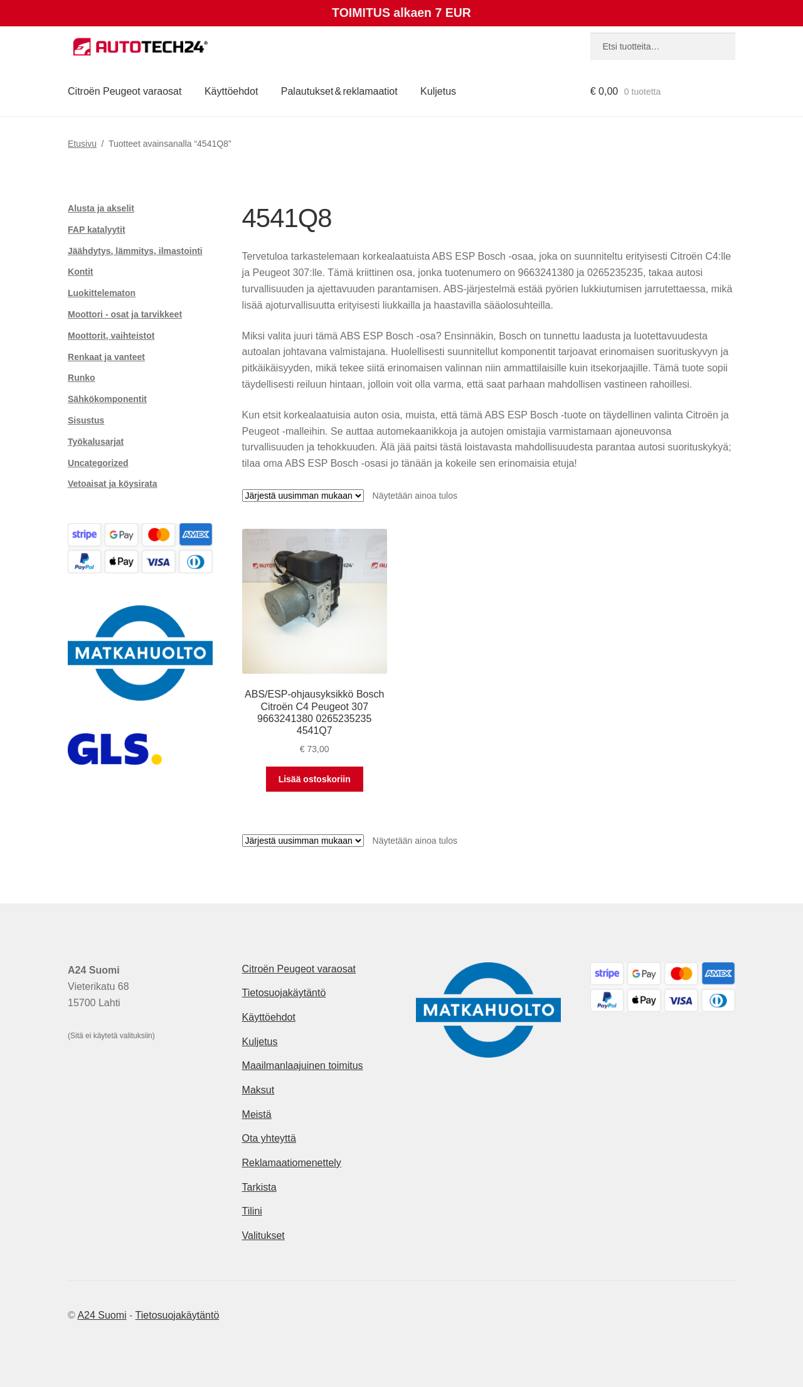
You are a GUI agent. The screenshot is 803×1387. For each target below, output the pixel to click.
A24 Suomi (101, 1315)
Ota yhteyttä (269, 1138)
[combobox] (662, 46)
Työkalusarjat (96, 442)
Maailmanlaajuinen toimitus (302, 1065)
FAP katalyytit (96, 230)
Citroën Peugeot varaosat (124, 91)
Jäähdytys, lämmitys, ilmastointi (135, 251)
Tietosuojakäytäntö (284, 992)
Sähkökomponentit (107, 399)
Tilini (252, 1211)
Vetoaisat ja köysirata (112, 484)
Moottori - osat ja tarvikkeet (125, 314)
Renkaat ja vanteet (106, 357)
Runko (81, 378)
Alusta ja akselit (101, 208)
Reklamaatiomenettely (291, 1162)
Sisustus (86, 420)
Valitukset (263, 1235)
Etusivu (82, 144)
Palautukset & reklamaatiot (339, 91)
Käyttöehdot (231, 91)
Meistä (257, 1114)
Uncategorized (98, 463)
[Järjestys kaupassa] (303, 495)
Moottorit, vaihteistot (111, 336)
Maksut (258, 1090)
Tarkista (259, 1187)
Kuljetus (438, 91)
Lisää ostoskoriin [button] (315, 779)
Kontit (80, 272)
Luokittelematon (102, 293)
